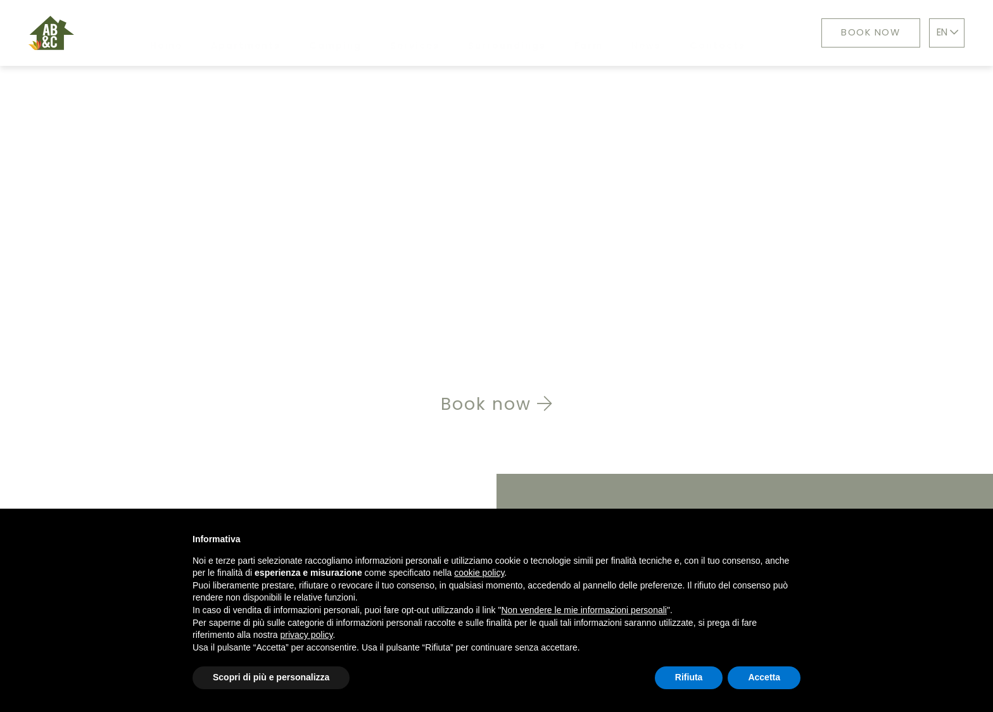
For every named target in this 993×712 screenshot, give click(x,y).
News (639, 33)
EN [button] (949, 32)
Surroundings (499, 33)
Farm (581, 33)
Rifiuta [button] (689, 677)
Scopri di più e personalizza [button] (271, 677)
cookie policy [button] (479, 573)
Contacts (710, 33)
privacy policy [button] (307, 635)
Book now (865, 32)
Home (158, 33)
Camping (327, 33)
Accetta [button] (764, 677)
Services (407, 33)
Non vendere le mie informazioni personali (583, 610)
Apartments (238, 33)
